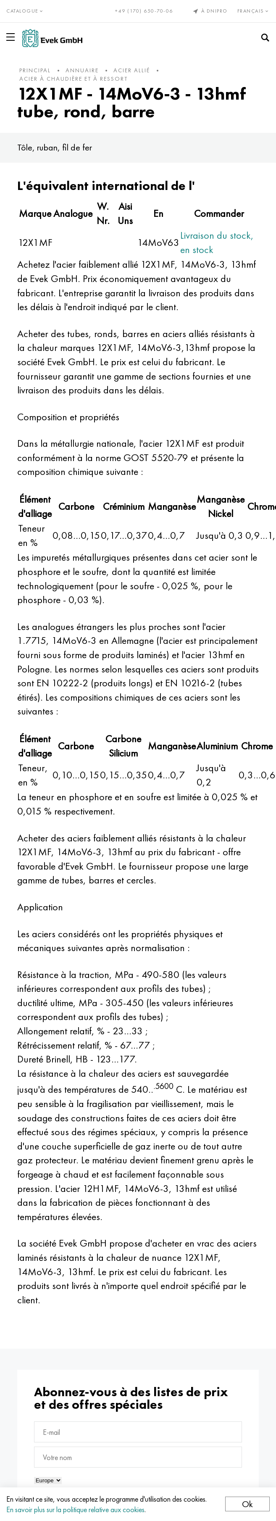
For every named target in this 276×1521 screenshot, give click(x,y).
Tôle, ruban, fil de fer (54, 147)
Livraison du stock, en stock (217, 242)
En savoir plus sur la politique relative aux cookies (75, 1509)
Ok (247, 1504)
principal (35, 70)
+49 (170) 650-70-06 (144, 11)
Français (253, 11)
